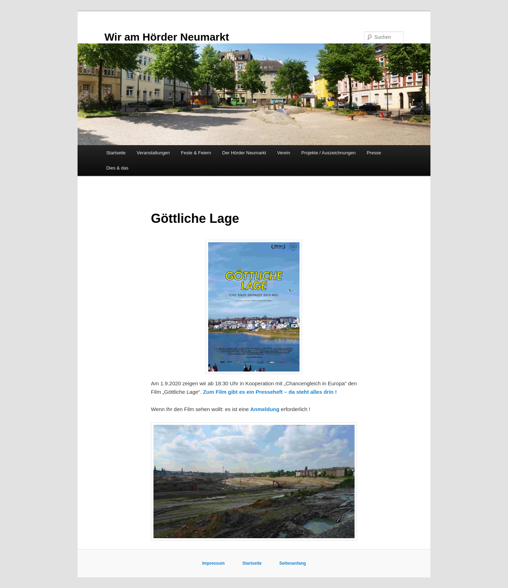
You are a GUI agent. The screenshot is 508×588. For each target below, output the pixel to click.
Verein (283, 152)
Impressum (214, 563)
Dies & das (117, 168)
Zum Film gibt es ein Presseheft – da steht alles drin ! (270, 392)
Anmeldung (264, 409)
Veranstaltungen (153, 152)
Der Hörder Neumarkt (244, 152)
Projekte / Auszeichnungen (328, 152)
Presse (374, 152)
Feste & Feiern (196, 152)
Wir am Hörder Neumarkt (166, 37)
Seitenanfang (292, 563)
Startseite (116, 152)
